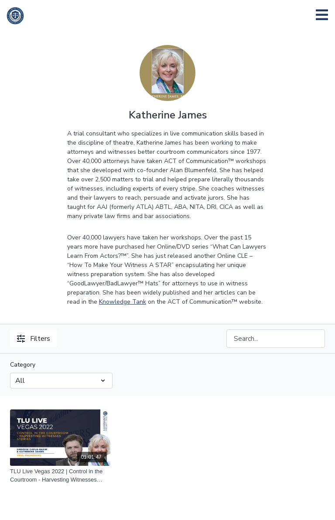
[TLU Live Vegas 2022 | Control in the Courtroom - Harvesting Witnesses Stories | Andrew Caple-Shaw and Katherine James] (60, 475)
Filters (33, 338)
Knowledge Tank (122, 302)
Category (22, 365)
